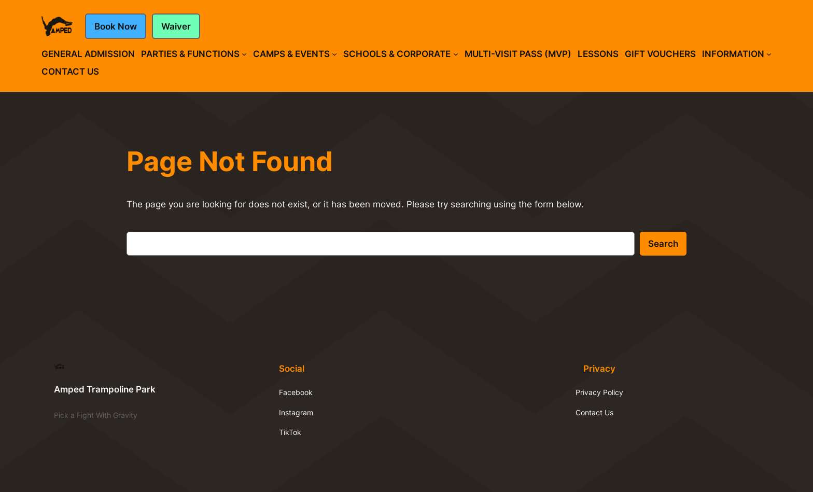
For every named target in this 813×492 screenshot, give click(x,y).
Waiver (176, 26)
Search (663, 243)
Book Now (115, 26)
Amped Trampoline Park (105, 389)
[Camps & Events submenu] (334, 54)
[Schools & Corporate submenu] (455, 54)
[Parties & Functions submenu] (244, 54)
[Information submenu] (769, 54)
